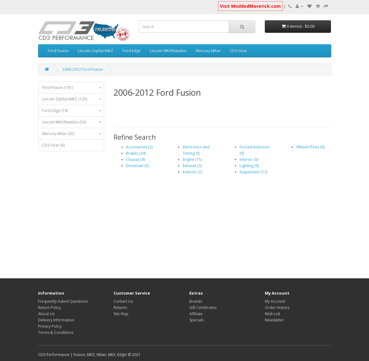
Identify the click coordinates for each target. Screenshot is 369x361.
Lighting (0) (249, 165)
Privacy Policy (50, 326)
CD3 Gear (238, 50)
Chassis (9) (135, 159)
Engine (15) (192, 159)
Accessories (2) (139, 147)
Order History (277, 307)
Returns (120, 307)
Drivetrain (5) (137, 165)
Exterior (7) (192, 172)
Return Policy (49, 307)
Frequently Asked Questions (63, 301)
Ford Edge (132, 50)
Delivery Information (56, 320)
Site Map (121, 313)
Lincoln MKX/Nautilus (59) (73, 122)
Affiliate (196, 313)
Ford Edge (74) (73, 110)
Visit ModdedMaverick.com (250, 6)
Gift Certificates (202, 307)
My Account (275, 301)
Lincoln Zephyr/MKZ (95, 50)
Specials (196, 320)
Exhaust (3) (192, 165)
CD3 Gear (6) (53, 145)
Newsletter (274, 320)
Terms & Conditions (55, 332)
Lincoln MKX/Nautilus (168, 50)
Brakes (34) (136, 153)
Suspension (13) (253, 172)
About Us (46, 313)
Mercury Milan (208, 50)
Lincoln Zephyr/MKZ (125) (73, 99)
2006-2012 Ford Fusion (82, 69)
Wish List (272, 313)
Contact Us (123, 301)
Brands (195, 301)
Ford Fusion (58, 50)
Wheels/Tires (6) (310, 147)
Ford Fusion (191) (73, 87)
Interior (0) (249, 159)
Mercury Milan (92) (73, 133)
